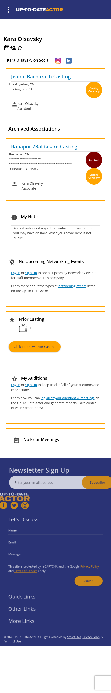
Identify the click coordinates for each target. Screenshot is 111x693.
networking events (72, 286)
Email (17, 543)
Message (19, 554)
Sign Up (31, 273)
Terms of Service (29, 568)
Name (17, 533)
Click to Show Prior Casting (34, 347)
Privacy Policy (85, 564)
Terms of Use (12, 648)
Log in (15, 273)
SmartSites (74, 644)
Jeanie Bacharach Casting (41, 76)
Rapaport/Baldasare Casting (44, 146)
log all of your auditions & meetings (67, 398)
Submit (84, 577)
